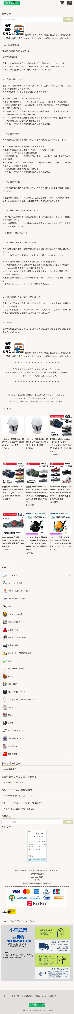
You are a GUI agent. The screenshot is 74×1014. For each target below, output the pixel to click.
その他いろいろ (11, 746)
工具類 (8, 723)
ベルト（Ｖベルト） (13, 730)
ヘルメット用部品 (12, 583)
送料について (41, 996)
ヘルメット (12, 575)
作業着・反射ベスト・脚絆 (16, 591)
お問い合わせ (54, 996)
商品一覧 (15, 996)
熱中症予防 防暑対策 (14, 668)
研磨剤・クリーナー (13, 715)
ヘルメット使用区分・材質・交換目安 (19, 809)
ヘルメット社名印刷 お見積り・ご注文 (19, 795)
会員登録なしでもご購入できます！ (18, 782)
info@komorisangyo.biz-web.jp (57, 38)
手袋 (7, 606)
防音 (7, 660)
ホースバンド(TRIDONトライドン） (20, 699)
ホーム (3, 45)
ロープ (8, 707)
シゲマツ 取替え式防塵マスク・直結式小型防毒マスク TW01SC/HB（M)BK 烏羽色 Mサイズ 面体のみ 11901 (37, 543)
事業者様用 (10, 754)
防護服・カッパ (11, 629)
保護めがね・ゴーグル (14, 598)
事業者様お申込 (10, 769)
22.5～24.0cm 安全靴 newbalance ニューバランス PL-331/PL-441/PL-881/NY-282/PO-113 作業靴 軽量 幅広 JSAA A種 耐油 (60, 492)
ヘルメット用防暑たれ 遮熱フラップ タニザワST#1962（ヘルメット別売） (13, 442)
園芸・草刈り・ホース (14, 691)
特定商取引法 (27, 996)
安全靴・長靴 (11, 645)
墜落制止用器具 (11, 622)
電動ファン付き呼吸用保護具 (17, 653)
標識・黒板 (10, 684)
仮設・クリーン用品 (13, 738)
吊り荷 (8, 676)
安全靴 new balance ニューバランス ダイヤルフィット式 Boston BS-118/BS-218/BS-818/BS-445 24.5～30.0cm (61, 445)
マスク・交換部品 (15, 614)
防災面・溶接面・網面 (14, 637)
